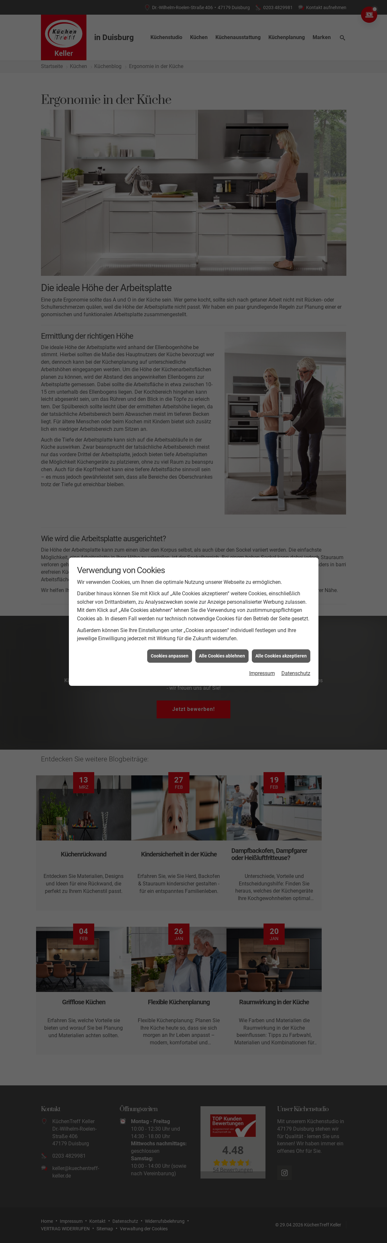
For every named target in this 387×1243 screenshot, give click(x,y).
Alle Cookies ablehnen (222, 655)
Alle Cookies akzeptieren (281, 655)
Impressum (262, 673)
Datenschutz (295, 673)
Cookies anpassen (169, 655)
